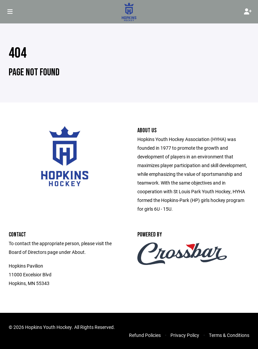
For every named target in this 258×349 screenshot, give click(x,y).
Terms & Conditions (229, 335)
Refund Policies (145, 335)
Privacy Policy (184, 335)
